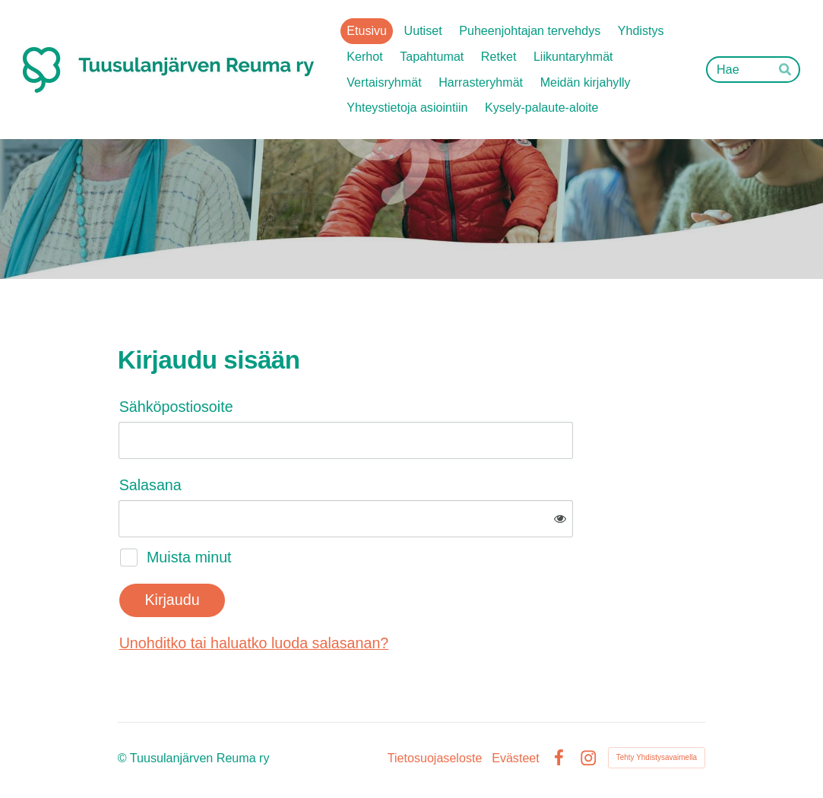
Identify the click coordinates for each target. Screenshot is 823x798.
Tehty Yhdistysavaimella (657, 757)
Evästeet (516, 758)
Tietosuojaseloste (435, 758)
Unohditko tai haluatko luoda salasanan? (254, 643)
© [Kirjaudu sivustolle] (124, 758)
